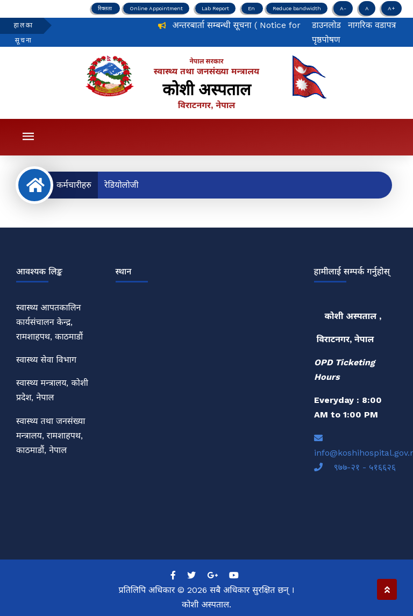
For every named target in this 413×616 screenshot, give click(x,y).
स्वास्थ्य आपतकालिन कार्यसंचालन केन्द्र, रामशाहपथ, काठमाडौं (49, 322)
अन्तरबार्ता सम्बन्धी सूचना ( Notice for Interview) (263, 25)
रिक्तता (105, 8)
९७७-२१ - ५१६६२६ (355, 467)
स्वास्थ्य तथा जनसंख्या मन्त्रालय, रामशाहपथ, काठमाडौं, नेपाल (50, 435)
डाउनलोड (326, 25)
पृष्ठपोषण (326, 39)
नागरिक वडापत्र (372, 25)
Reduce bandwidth (297, 8)
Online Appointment (156, 8)
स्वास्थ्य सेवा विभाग (46, 360)
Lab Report (215, 8)
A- (343, 8)
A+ (391, 8)
